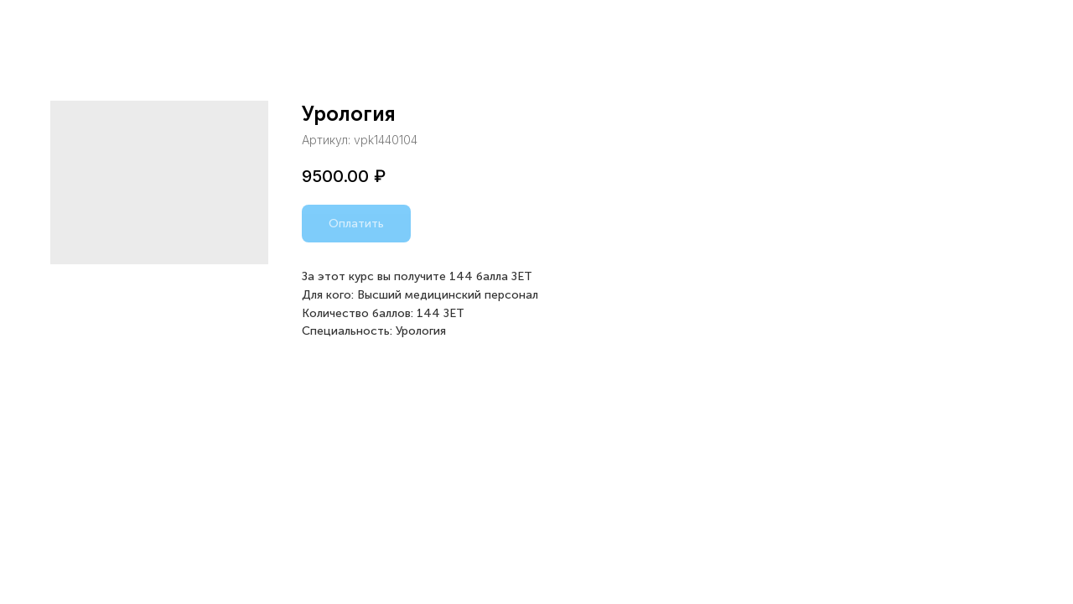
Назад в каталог (79, 25)
